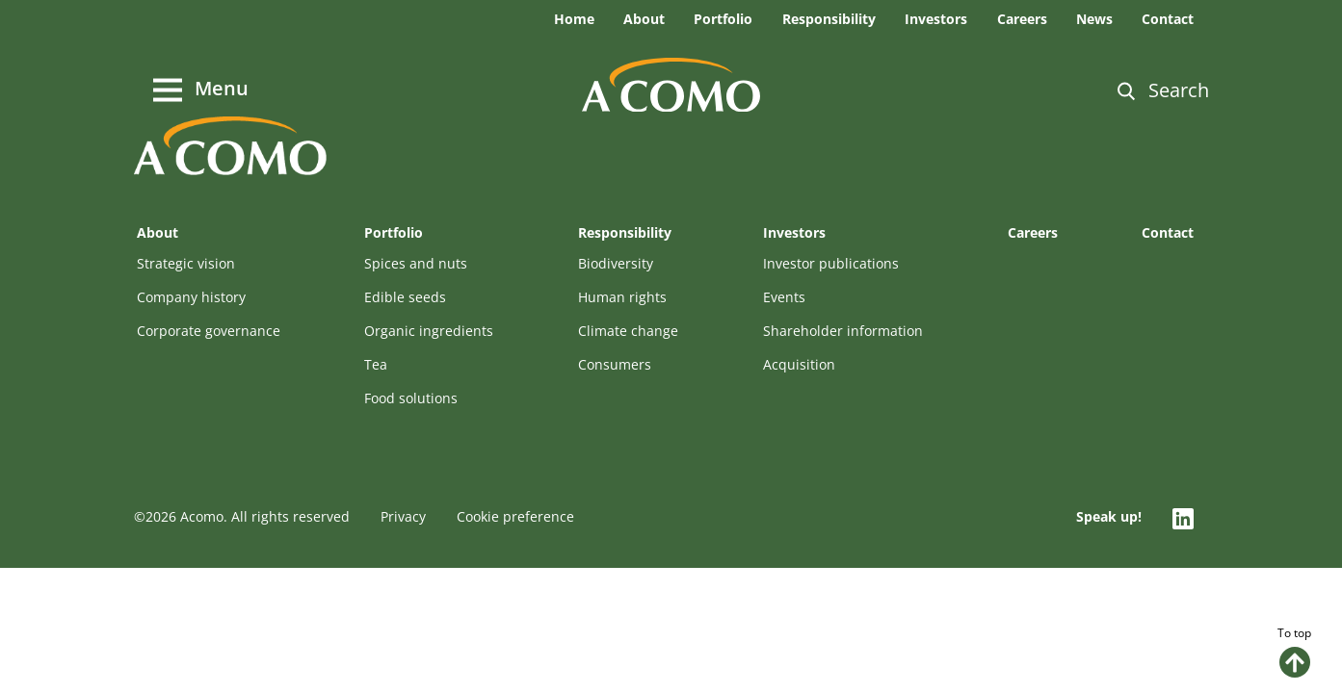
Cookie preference (515, 516)
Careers (1022, 19)
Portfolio (723, 19)
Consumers (614, 364)
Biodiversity (615, 263)
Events (784, 297)
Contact (1168, 19)
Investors (936, 19)
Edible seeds (405, 297)
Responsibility (829, 19)
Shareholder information (843, 330)
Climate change (628, 330)
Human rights (622, 297)
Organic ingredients (428, 330)
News (1094, 19)
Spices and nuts (415, 263)
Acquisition (799, 364)
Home (574, 19)
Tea (375, 364)
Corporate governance (208, 330)
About (644, 19)
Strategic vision (186, 263)
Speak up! (1109, 516)
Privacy (403, 516)
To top (1294, 651)
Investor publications (831, 263)
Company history (191, 297)
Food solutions (411, 398)
